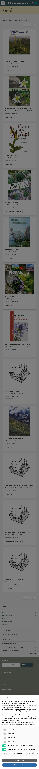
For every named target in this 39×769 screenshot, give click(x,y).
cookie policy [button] (6, 713)
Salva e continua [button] (19, 765)
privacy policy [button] (26, 703)
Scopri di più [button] (19, 760)
